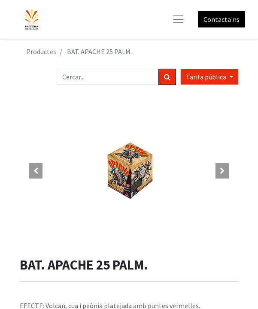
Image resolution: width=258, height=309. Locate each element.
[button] (36, 171)
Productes (41, 51)
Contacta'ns (221, 19)
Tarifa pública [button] (207, 77)
